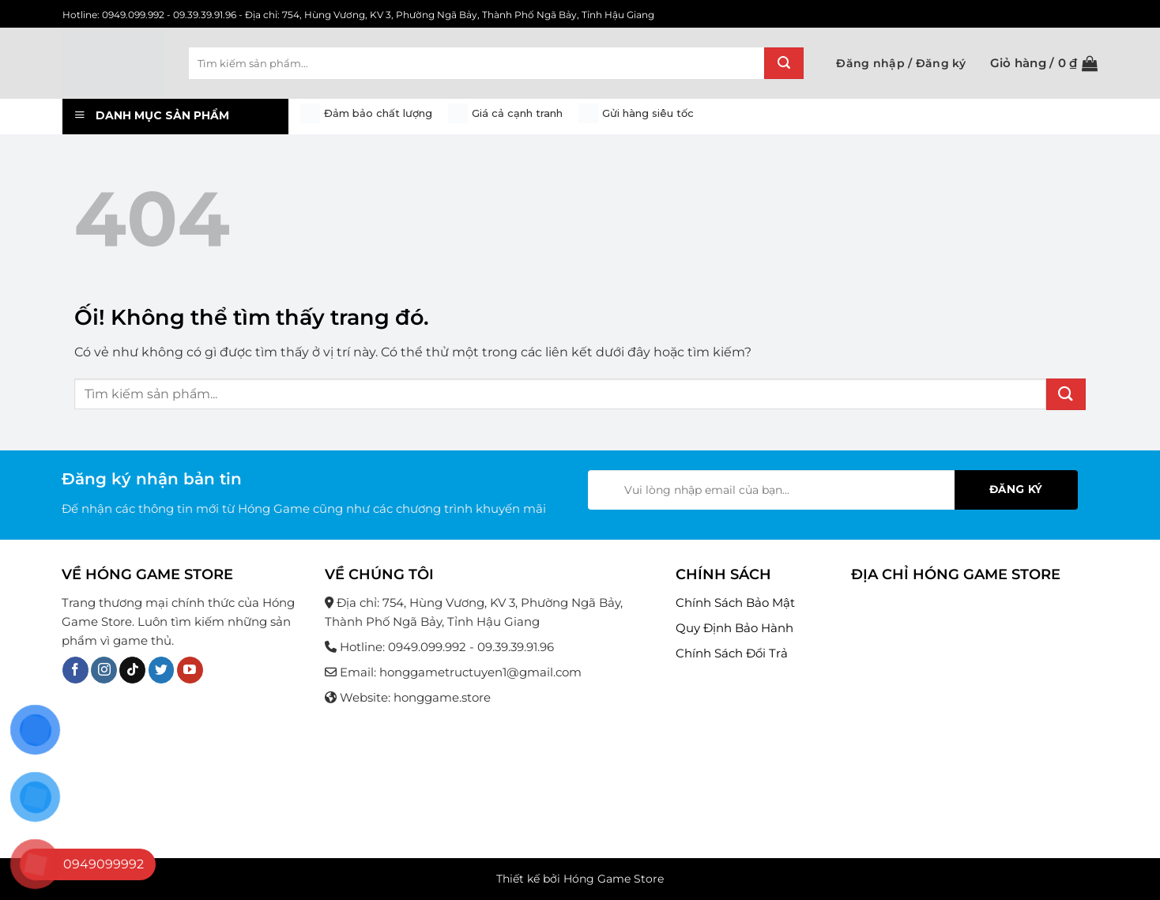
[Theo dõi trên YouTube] (190, 670)
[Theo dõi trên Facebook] (75, 670)
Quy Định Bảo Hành (734, 627)
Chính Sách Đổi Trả (732, 653)
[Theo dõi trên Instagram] (104, 670)
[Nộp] (784, 63)
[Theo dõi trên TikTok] (132, 670)
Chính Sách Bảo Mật (735, 602)
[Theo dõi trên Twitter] (162, 670)
